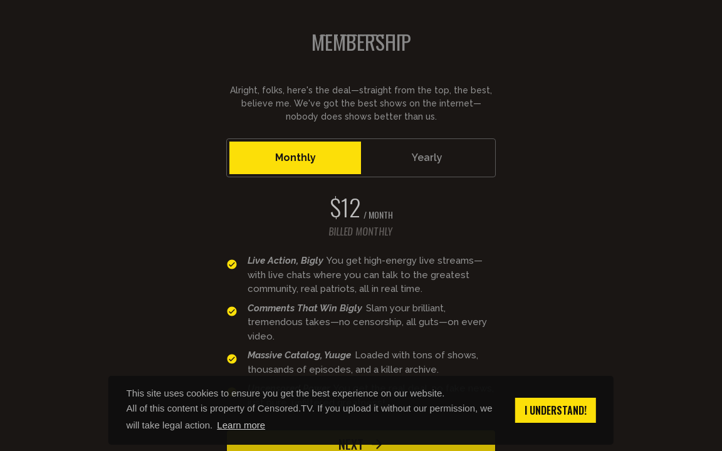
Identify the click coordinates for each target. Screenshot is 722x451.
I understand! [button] (556, 410)
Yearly (427, 157)
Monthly (295, 157)
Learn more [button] (241, 425)
